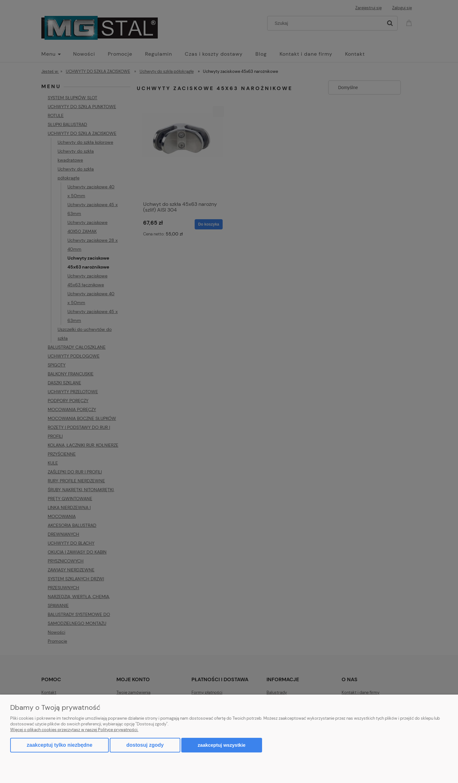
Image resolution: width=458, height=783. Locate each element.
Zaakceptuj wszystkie (222, 745)
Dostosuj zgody (144, 745)
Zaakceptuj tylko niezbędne (59, 745)
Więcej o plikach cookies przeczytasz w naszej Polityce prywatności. (74, 729)
